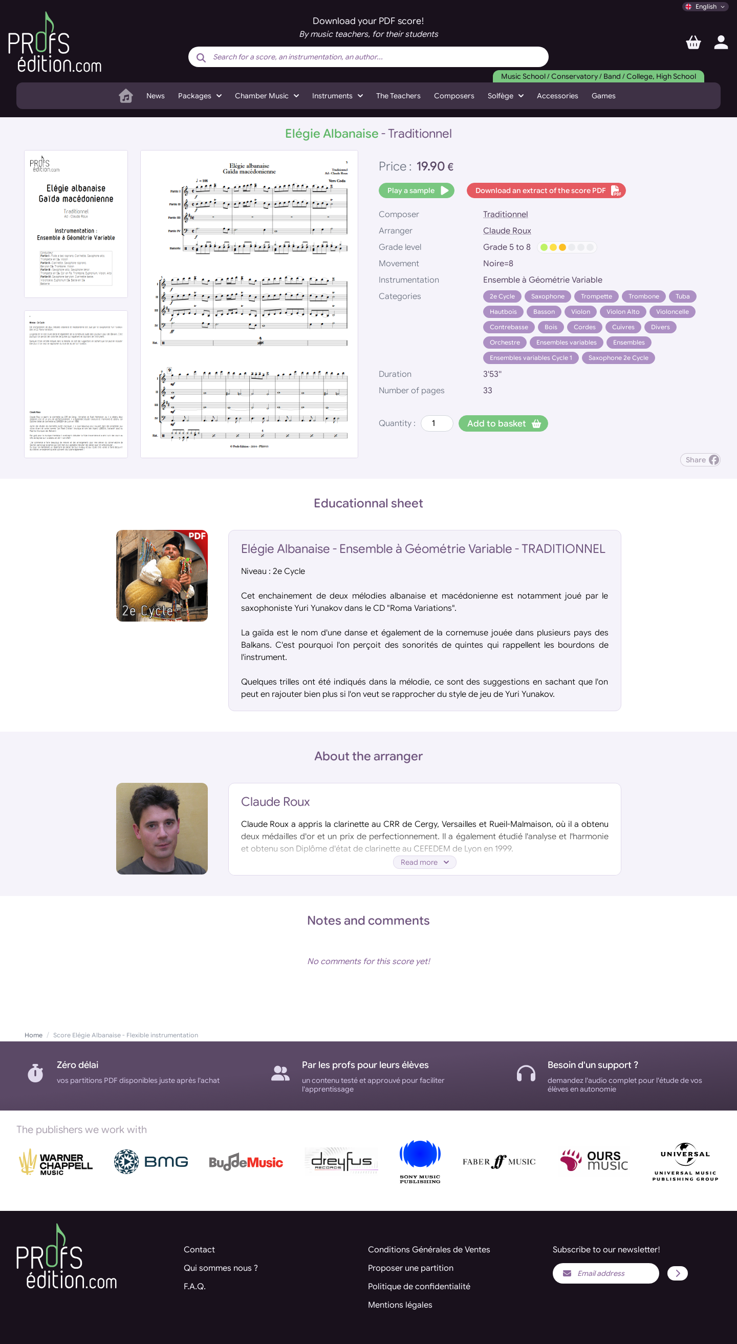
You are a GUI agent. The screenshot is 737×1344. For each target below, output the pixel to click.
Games (604, 95)
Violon (580, 311)
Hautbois (503, 311)
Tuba (683, 296)
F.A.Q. (195, 1287)
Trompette (596, 296)
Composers (454, 95)
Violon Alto (623, 311)
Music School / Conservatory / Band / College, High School (598, 76)
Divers (660, 327)
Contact (199, 1250)
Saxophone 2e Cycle (618, 357)
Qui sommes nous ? (221, 1268)
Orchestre (505, 342)
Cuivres (623, 327)
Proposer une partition (410, 1268)
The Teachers (398, 95)
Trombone (643, 296)
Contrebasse (509, 327)
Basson (544, 311)
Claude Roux (507, 231)
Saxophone (548, 296)
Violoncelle (672, 311)
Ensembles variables (566, 342)
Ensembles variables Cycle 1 (531, 357)
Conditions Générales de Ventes (429, 1250)
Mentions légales (400, 1305)
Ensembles (629, 342)
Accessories (557, 95)
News (155, 95)
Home (33, 1035)
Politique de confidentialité (419, 1287)
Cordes (585, 327)
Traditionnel (505, 214)
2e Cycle (502, 296)
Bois (551, 327)
